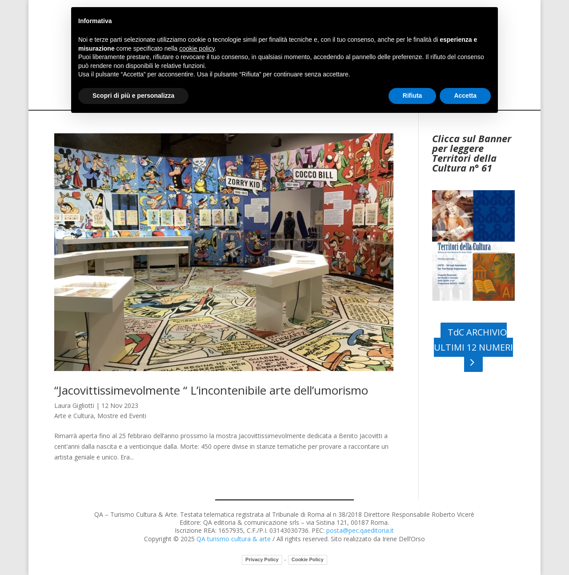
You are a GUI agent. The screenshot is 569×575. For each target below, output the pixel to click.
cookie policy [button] (196, 48)
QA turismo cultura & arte (233, 539)
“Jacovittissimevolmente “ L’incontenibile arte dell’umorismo (211, 390)
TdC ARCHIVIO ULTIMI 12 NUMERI (473, 339)
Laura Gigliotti (74, 405)
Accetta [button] (465, 95)
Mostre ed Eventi (121, 415)
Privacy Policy (262, 559)
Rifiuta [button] (412, 95)
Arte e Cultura (74, 415)
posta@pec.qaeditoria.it (360, 530)
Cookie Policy (308, 559)
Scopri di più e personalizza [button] (133, 95)
